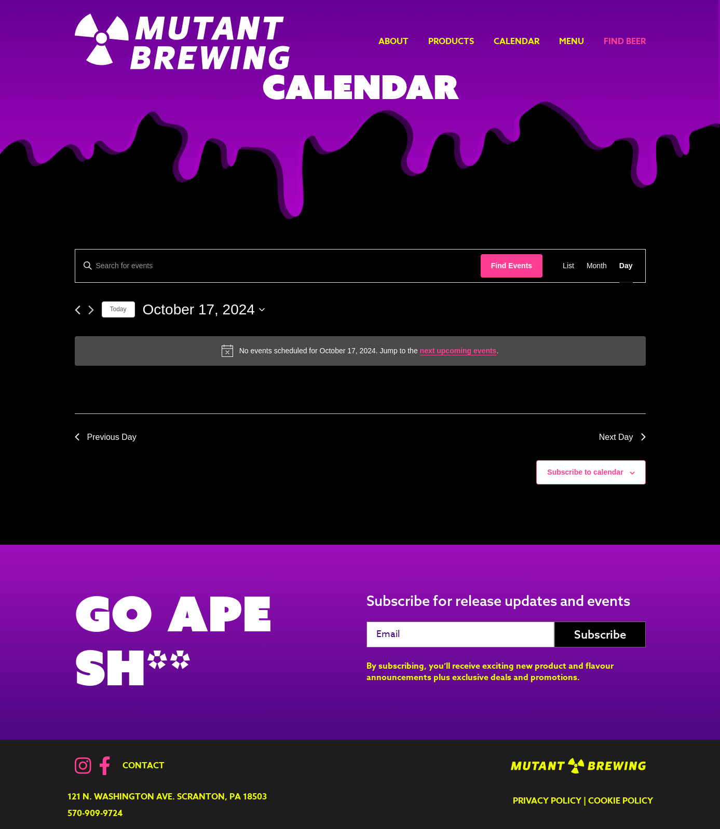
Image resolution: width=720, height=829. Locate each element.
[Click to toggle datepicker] (204, 309)
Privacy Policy (547, 801)
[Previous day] (77, 310)
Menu (571, 41)
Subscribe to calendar (585, 472)
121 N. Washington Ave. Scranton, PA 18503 (167, 797)
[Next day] (91, 310)
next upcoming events (458, 351)
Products (451, 41)
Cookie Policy (620, 801)
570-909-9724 (95, 813)
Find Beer (625, 41)
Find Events (511, 265)
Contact (144, 765)
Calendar (516, 41)
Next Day (622, 437)
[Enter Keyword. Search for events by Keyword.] (278, 266)
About (393, 41)
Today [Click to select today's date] (118, 309)
